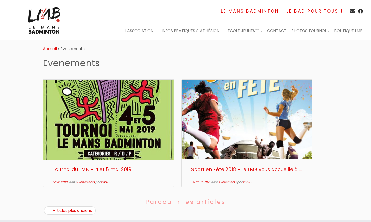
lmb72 (105, 182)
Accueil (50, 49)
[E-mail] (351, 11)
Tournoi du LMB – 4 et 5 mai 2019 (91, 169)
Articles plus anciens (70, 210)
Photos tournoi (310, 31)
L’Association (141, 31)
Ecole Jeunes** (245, 31)
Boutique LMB (348, 31)
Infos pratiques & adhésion (192, 31)
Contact (276, 31)
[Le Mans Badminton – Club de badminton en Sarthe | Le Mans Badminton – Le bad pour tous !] (43, 20)
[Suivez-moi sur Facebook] (359, 11)
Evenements (86, 182)
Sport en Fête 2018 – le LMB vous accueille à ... (246, 169)
